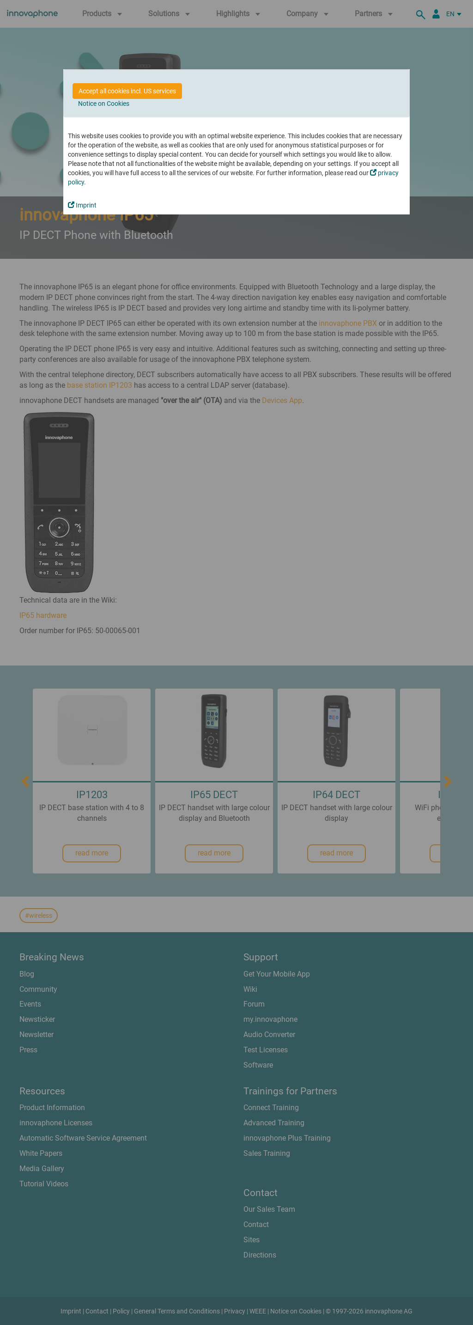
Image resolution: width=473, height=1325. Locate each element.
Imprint (82, 205)
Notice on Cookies (103, 103)
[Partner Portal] (436, 13)
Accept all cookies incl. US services (127, 91)
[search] (422, 13)
